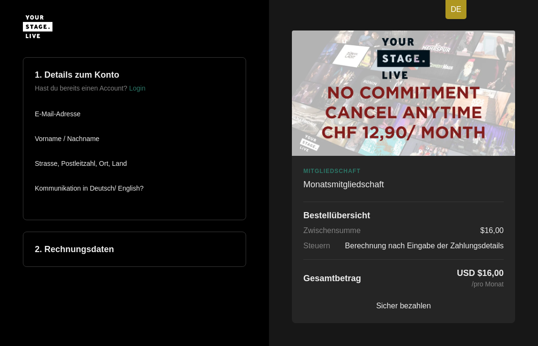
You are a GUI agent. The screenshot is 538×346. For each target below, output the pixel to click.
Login (137, 88)
